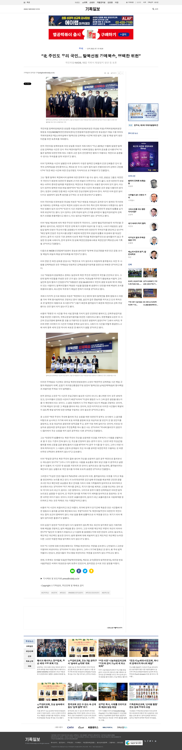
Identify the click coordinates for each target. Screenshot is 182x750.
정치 (81, 48)
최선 (129, 257)
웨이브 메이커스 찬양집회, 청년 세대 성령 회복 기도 (51, 662)
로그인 (156, 2)
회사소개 (54, 743)
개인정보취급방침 (89, 743)
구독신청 (150, 2)
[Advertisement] (143, 86)
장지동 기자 (34, 73)
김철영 (130, 243)
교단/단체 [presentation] (29, 651)
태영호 (63, 593)
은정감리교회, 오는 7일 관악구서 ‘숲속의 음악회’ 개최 (82, 662)
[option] (135, 277)
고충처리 (112, 743)
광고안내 (62, 743)
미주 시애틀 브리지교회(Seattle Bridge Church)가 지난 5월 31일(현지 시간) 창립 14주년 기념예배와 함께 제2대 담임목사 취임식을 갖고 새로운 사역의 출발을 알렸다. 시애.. (113, 715)
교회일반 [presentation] (29, 646)
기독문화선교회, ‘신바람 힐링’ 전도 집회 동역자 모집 (143, 706)
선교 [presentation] (29, 656)
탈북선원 (106, 593)
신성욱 (130, 214)
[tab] (29, 646)
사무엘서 (131, 200)
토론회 (54, 593)
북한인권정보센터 (93, 593)
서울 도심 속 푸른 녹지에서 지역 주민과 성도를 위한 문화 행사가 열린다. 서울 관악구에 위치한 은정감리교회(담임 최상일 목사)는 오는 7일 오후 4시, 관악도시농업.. (82, 670)
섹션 (27, 2)
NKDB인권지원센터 (76, 593)
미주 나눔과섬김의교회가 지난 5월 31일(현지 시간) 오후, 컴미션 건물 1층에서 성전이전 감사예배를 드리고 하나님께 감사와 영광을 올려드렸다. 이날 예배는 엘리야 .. (113, 674)
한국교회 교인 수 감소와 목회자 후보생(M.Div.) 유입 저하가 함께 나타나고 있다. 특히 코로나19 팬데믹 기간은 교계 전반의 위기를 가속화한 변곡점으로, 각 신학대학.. (82, 715)
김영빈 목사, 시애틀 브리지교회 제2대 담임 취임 (112, 706)
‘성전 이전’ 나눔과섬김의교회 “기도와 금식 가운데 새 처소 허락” (112, 663)
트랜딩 (77, 2)
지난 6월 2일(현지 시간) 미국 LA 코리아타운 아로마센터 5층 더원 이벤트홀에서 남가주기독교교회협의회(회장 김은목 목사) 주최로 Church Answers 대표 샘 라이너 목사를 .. (143, 672)
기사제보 (78, 743)
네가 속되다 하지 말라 (137, 223)
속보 (130, 125)
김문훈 (110, 2)
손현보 (91, 2)
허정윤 (130, 186)
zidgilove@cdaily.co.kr (46, 73)
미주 (144, 2)
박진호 (130, 226)
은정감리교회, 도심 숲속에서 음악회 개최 (50, 706)
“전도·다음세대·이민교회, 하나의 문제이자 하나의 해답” (143, 662)
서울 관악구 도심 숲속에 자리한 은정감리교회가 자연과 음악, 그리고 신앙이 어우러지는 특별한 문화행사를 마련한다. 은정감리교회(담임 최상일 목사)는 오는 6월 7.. (51, 714)
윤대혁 (84, 2)
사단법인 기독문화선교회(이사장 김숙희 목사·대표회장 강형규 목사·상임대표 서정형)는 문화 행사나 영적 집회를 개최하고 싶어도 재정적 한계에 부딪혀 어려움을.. (143, 714)
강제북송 (45, 593)
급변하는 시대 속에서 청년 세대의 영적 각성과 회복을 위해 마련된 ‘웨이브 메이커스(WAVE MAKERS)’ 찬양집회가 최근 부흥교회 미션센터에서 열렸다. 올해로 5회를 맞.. (51, 670)
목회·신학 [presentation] (29, 661)
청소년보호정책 (102, 743)
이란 (116, 2)
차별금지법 (101, 2)
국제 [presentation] (29, 666)
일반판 (139, 2)
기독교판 (130, 2)
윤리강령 (120, 743)
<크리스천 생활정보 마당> (114, 628)
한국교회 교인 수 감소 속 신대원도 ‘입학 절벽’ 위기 (82, 706)
